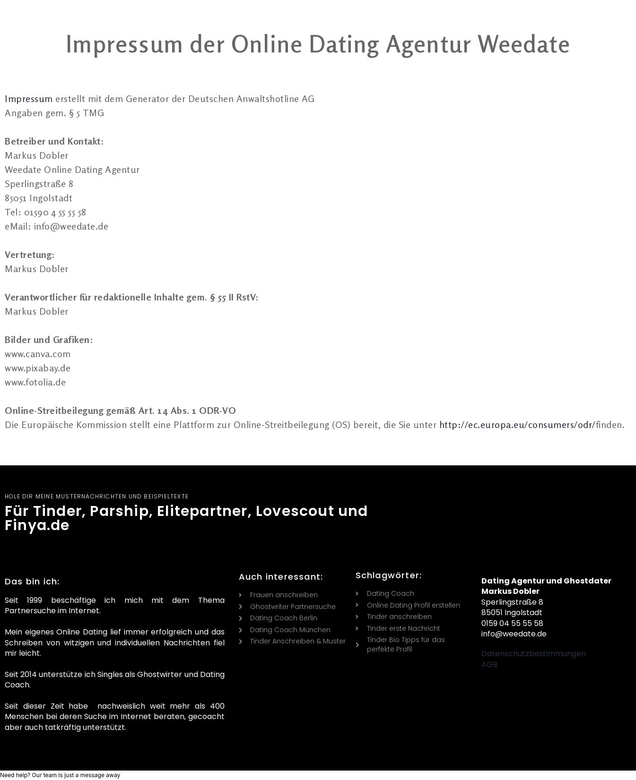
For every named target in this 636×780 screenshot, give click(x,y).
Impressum (30, 98)
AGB (489, 664)
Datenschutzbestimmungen (533, 653)
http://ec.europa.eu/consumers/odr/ (517, 424)
